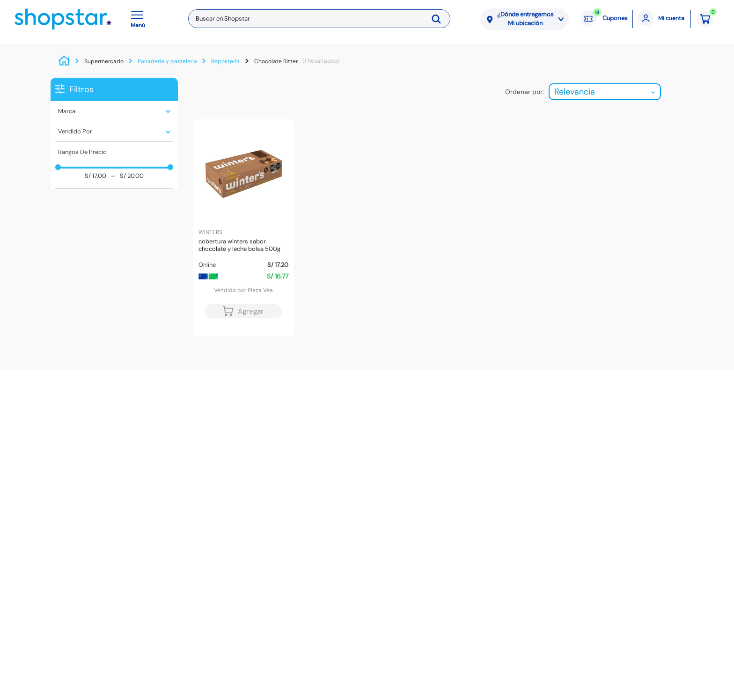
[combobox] (319, 18)
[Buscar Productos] (439, 19)
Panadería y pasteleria (167, 61)
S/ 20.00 (127, 176)
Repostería (225, 61)
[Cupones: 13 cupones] (604, 18)
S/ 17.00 (95, 176)
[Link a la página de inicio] (66, 61)
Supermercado (104, 61)
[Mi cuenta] (661, 19)
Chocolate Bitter (276, 61)
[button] (139, 18)
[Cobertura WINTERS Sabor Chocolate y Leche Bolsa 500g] (243, 228)
